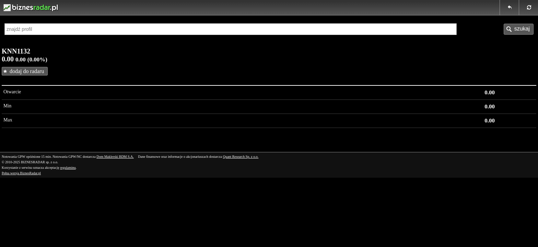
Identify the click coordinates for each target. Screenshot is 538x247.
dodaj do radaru (27, 71)
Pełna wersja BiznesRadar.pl (21, 173)
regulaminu (68, 167)
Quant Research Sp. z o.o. (241, 156)
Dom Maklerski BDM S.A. (115, 156)
